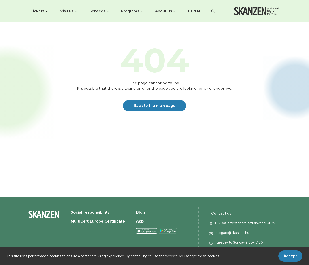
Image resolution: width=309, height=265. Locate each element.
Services (99, 11)
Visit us (69, 11)
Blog (140, 212)
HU (191, 11)
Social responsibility (90, 212)
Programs (132, 11)
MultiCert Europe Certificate (98, 221)
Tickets (39, 11)
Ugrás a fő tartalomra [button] (19, 2)
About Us (166, 11)
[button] (39, 11)
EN (197, 11)
